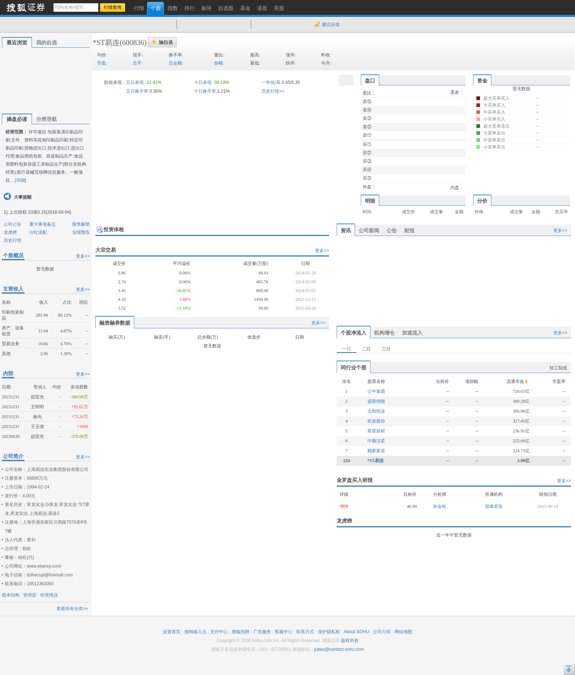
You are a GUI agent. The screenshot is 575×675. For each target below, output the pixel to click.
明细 (370, 201)
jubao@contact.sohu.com (339, 649)
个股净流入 (353, 333)
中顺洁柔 (376, 440)
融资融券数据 (114, 323)
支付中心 (219, 631)
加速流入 (412, 333)
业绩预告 (81, 232)
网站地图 (403, 631)
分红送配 (38, 232)
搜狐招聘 (240, 631)
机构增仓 (384, 333)
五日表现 (135, 82)
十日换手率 (205, 91)
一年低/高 (270, 82)
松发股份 (376, 421)
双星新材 (376, 431)
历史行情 (12, 240)
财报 (409, 230)
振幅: (219, 63)
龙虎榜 (10, 232)
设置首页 (171, 631)
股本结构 (10, 595)
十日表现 (203, 82)
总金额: (176, 63)
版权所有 (350, 640)
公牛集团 (376, 391)
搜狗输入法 (195, 631)
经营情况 (49, 595)
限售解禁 (81, 224)
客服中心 (283, 631)
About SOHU (356, 631)
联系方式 (305, 631)
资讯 (346, 230)
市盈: (102, 63)
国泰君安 (494, 506)
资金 (482, 81)
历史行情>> (272, 91)
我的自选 (46, 42)
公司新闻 (369, 230)
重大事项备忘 (42, 224)
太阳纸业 (376, 411)
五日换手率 (137, 91)
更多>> (83, 256)
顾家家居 (376, 450)
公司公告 (12, 224)
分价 (482, 201)
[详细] (20, 180)
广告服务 (262, 631)
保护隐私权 (329, 631)
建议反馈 (331, 24)
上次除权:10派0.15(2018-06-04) (40, 212)
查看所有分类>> (72, 608)
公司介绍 (382, 631)
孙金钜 (439, 506)
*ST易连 (106, 42)
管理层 (29, 595)
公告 (392, 230)
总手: (138, 63)
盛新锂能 (376, 401)
